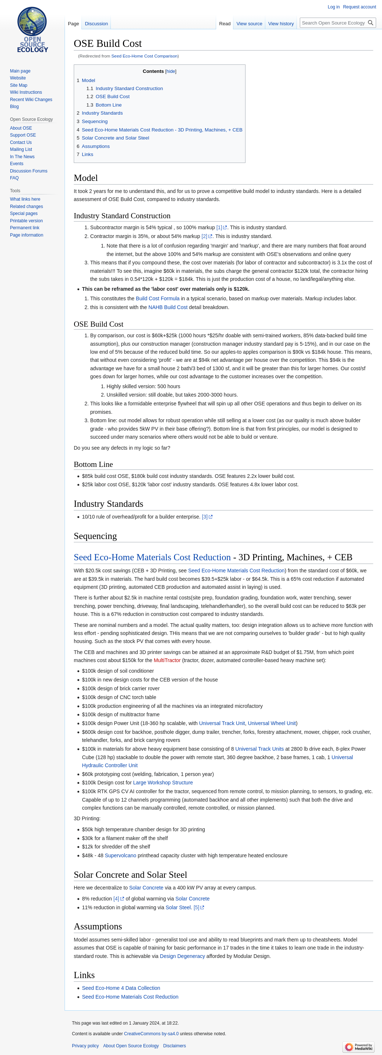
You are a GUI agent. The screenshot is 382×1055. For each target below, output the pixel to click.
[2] (204, 236)
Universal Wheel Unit (272, 723)
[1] (219, 227)
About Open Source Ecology (131, 1045)
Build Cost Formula (157, 298)
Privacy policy (85, 1045)
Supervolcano (121, 855)
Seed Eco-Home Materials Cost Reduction (152, 557)
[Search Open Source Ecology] (338, 23)
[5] (197, 907)
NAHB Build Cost (168, 307)
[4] (116, 899)
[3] (205, 517)
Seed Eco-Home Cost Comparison (145, 55)
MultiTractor (167, 660)
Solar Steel (177, 907)
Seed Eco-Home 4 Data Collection (121, 988)
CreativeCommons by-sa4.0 (151, 1033)
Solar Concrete (146, 888)
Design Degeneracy (182, 956)
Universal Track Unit (222, 723)
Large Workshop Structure (163, 782)
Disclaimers (174, 1045)
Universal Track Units (259, 749)
